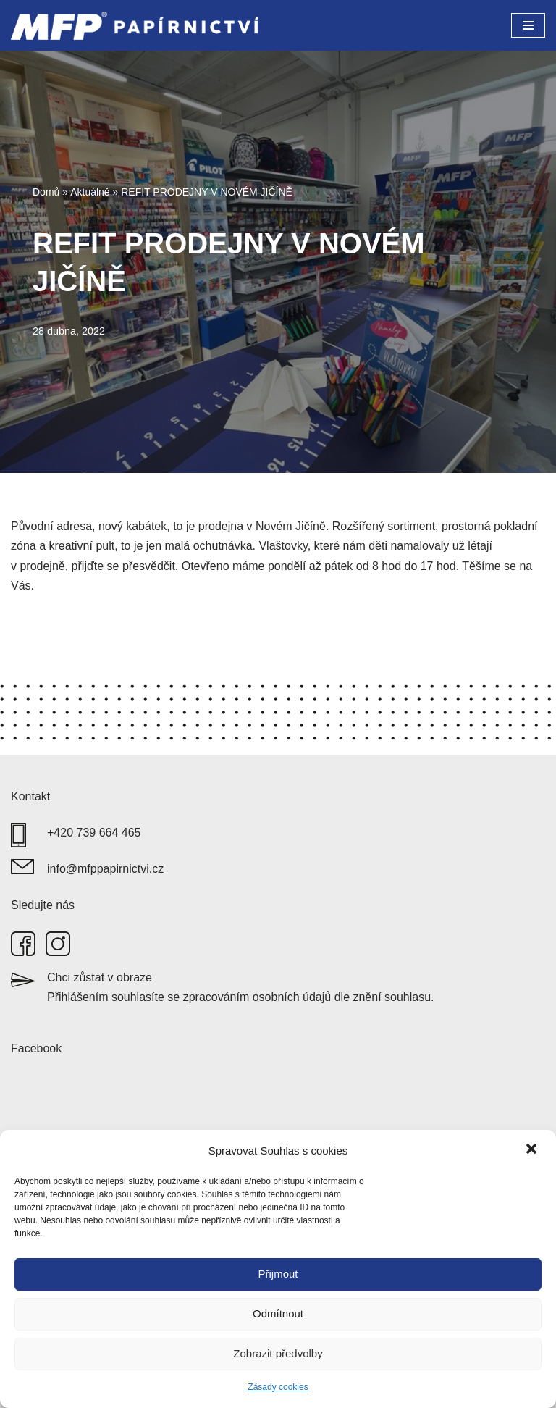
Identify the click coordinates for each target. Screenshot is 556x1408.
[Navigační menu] (528, 25)
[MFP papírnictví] (138, 25)
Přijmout (278, 1273)
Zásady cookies (278, 1387)
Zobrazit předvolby (277, 1353)
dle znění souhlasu (382, 997)
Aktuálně (89, 192)
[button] (533, 1150)
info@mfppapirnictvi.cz (105, 869)
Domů (46, 192)
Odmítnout (278, 1313)
